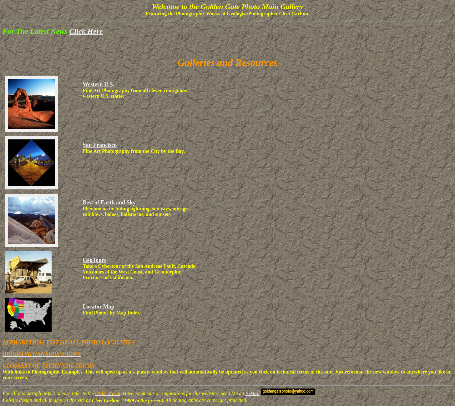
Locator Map (98, 306)
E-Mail (252, 393)
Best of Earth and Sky (109, 202)
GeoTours (94, 260)
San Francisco (100, 145)
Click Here (86, 31)
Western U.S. (98, 84)
